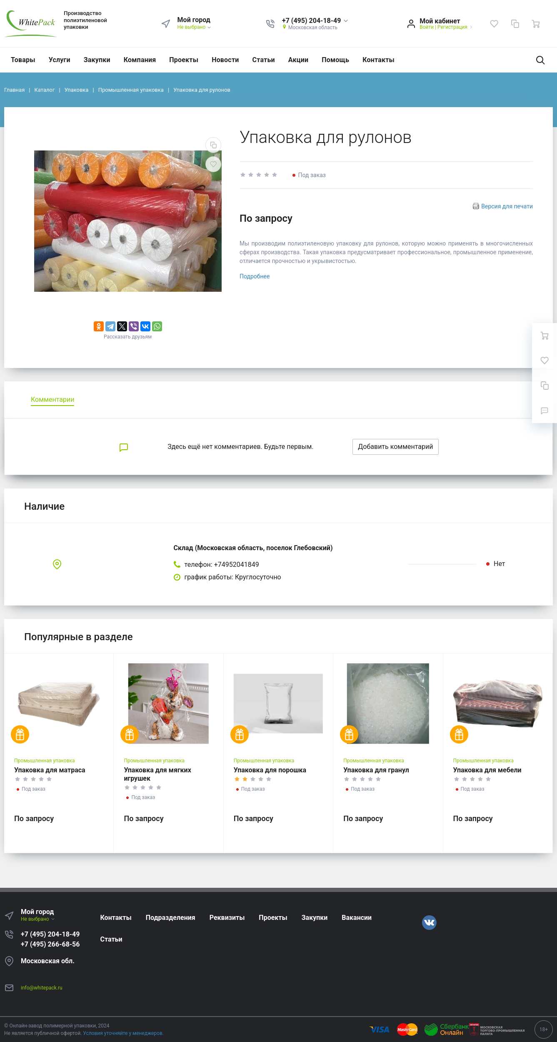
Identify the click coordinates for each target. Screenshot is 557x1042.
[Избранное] (494, 23)
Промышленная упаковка (44, 761)
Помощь (335, 60)
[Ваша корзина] (535, 23)
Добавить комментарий (395, 447)
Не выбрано (194, 27)
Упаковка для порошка (270, 770)
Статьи (263, 60)
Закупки (97, 60)
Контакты (378, 60)
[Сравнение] (515, 23)
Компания (140, 60)
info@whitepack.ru (41, 988)
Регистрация (452, 27)
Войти (427, 27)
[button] (315, 21)
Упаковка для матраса (49, 770)
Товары (23, 60)
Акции (298, 60)
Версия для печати (507, 206)
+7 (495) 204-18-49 (50, 934)
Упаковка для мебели (487, 770)
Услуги (59, 60)
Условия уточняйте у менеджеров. (123, 1033)
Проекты (183, 60)
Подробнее (255, 276)
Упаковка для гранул (376, 770)
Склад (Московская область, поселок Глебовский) (253, 548)
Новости (225, 60)
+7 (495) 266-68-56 (50, 944)
